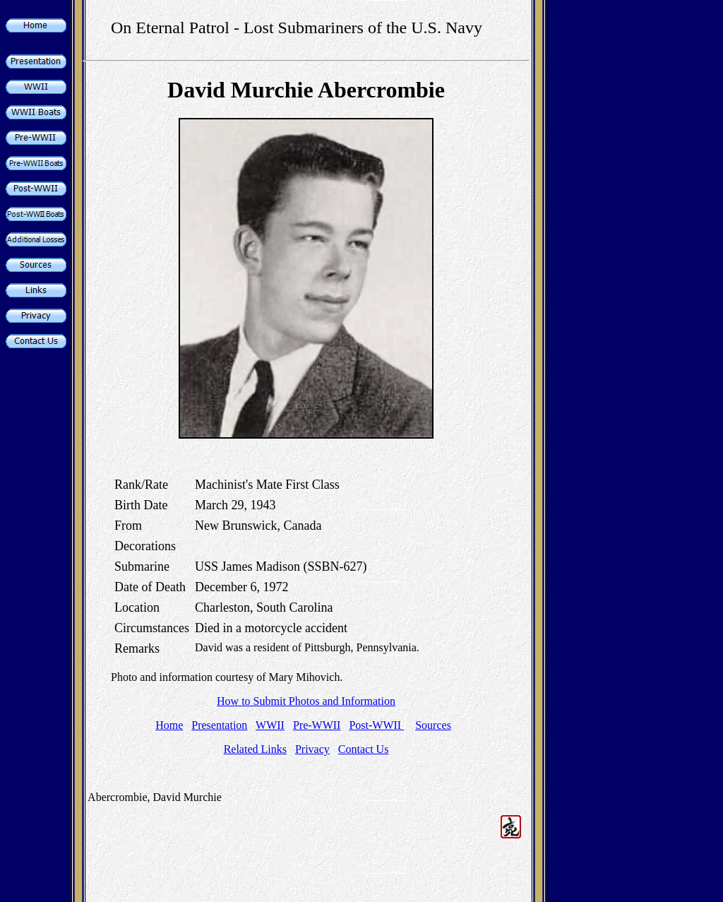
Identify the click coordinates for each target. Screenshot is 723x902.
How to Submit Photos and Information (306, 701)
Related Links (255, 749)
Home (169, 725)
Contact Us (363, 749)
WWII (270, 725)
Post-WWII (376, 725)
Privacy (312, 749)
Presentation (219, 725)
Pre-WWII (317, 725)
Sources (433, 725)
